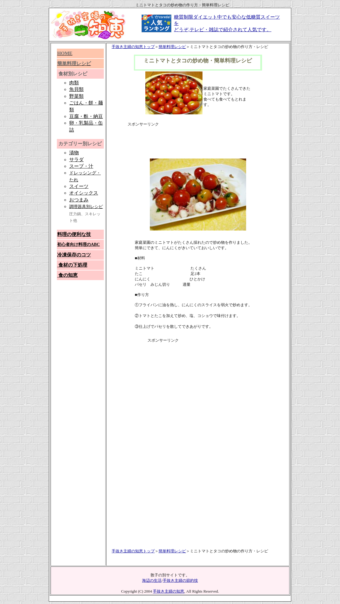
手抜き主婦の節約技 (180, 580)
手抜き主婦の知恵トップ (133, 46)
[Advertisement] (198, 136)
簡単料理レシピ (172, 46)
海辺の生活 (152, 580)
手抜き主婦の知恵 (168, 591)
